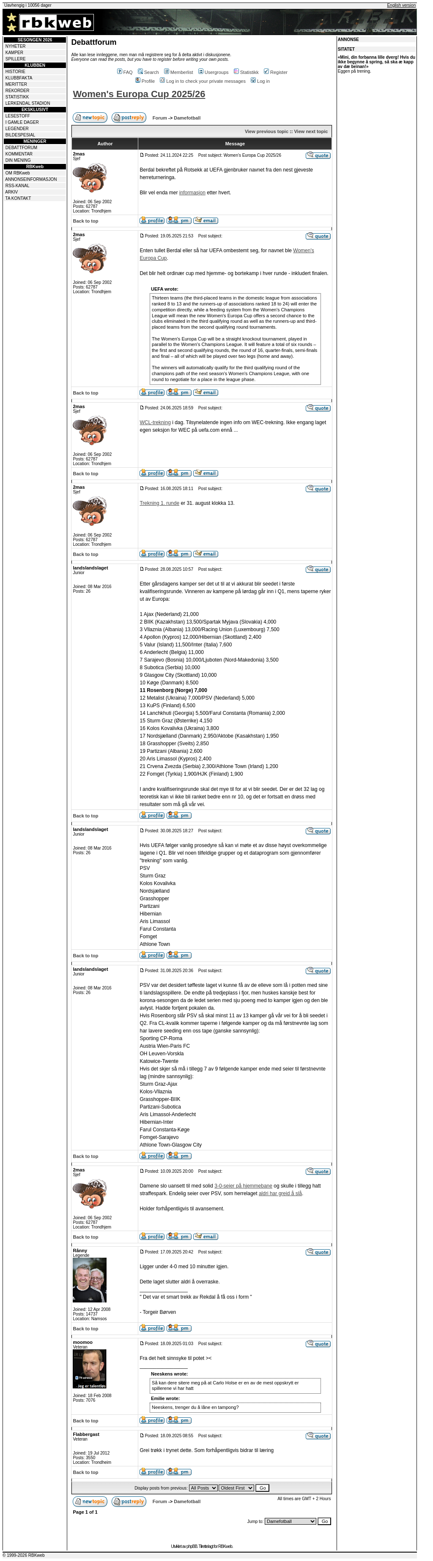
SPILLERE (15, 59)
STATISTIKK (17, 97)
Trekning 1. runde (159, 503)
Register (276, 72)
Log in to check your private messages (203, 81)
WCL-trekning (155, 422)
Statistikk (246, 72)
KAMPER (14, 52)
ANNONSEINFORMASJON (31, 179)
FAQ (125, 72)
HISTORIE (15, 71)
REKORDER (17, 90)
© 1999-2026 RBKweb (24, 1555)
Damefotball (187, 117)
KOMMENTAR (19, 154)
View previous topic (266, 131)
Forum (160, 117)
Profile (145, 81)
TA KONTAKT (18, 198)
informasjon (192, 193)
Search (148, 72)
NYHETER (15, 46)
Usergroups (213, 72)
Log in (260, 81)
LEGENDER (17, 128)
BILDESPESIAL (20, 135)
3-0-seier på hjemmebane (243, 1186)
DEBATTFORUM (21, 147)
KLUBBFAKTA (19, 78)
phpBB (191, 1546)
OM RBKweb (17, 173)
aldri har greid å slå (280, 1193)
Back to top (85, 220)
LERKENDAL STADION (27, 103)
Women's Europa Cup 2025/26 (139, 94)
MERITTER (16, 84)
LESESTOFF (17, 116)
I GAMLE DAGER (22, 122)
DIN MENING (18, 160)
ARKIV (11, 192)
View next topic (311, 131)
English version (401, 5)
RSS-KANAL (17, 185)
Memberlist (178, 72)
